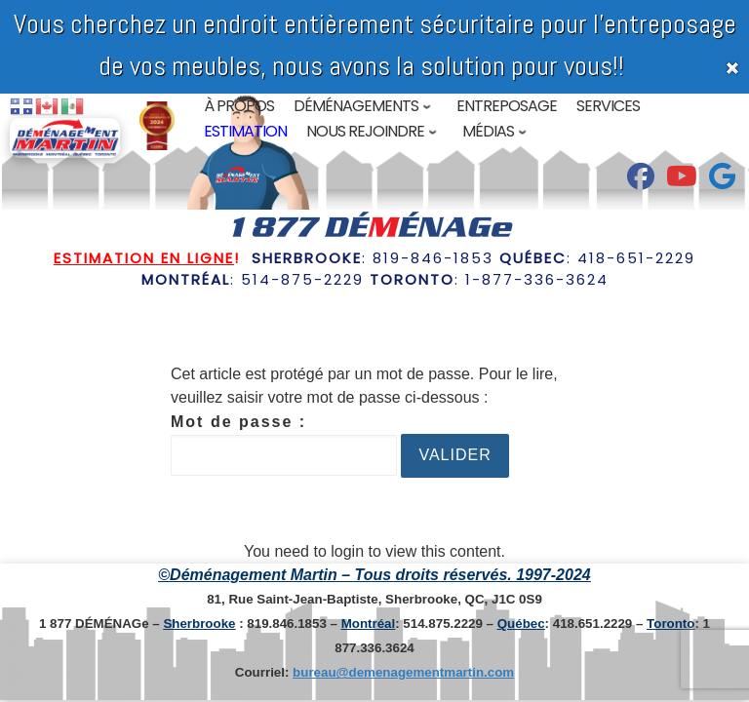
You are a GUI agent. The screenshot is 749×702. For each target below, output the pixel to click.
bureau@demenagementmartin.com (403, 672)
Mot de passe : (284, 444)
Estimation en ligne (144, 258)
